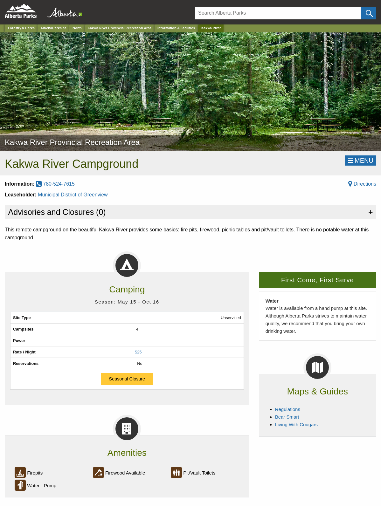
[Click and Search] (368, 13)
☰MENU (360, 160)
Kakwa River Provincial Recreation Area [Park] (119, 28)
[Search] (278, 13)
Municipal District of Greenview (73, 194)
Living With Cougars (296, 424)
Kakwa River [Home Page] (211, 28)
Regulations (287, 409)
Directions (362, 184)
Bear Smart (287, 417)
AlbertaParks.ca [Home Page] (53, 28)
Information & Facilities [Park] (176, 28)
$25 (138, 352)
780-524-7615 (55, 184)
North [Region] (77, 28)
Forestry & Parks (21, 28)
